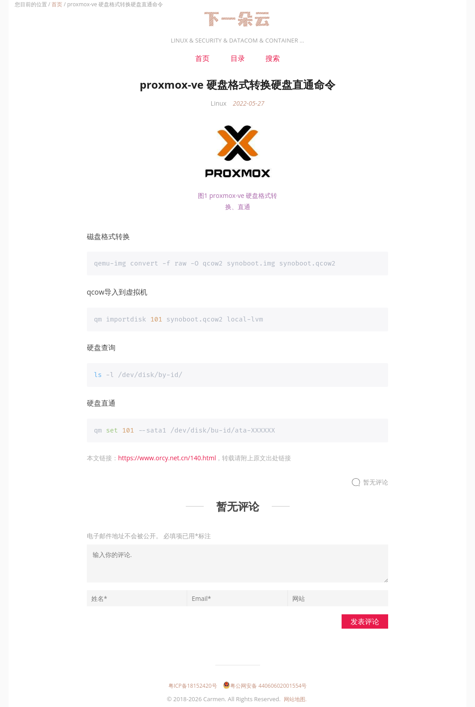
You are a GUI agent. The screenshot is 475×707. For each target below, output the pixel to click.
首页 (56, 4)
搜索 (272, 58)
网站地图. (295, 698)
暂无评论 (375, 481)
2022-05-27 (248, 103)
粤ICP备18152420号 (192, 685)
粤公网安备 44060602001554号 (265, 685)
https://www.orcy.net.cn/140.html (167, 457)
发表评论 (365, 621)
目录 (238, 58)
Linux (219, 103)
